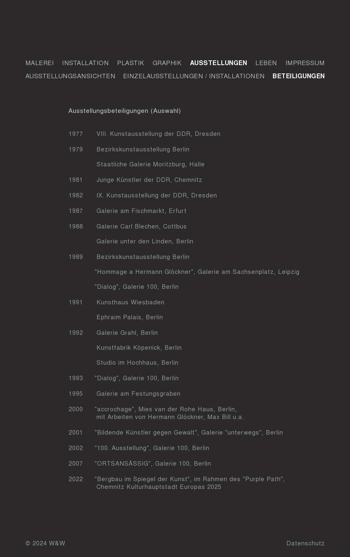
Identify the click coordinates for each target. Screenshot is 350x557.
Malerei (39, 62)
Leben (266, 62)
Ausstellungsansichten (70, 75)
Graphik (167, 62)
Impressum (305, 62)
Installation (85, 62)
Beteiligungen (298, 75)
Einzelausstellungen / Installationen (194, 75)
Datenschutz (305, 542)
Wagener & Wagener (175, 26)
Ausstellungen (218, 62)
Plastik (130, 62)
